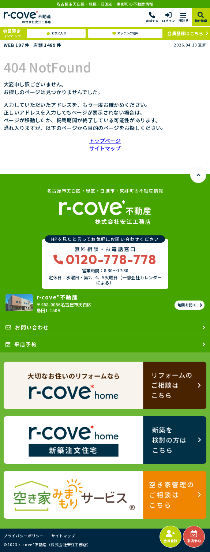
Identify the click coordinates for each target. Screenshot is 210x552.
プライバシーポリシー (24, 536)
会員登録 (170, 536)
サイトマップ (105, 148)
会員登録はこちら (185, 33)
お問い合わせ (27, 327)
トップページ (105, 140)
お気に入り (56, 33)
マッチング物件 (125, 33)
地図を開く (187, 304)
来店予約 (193, 536)
